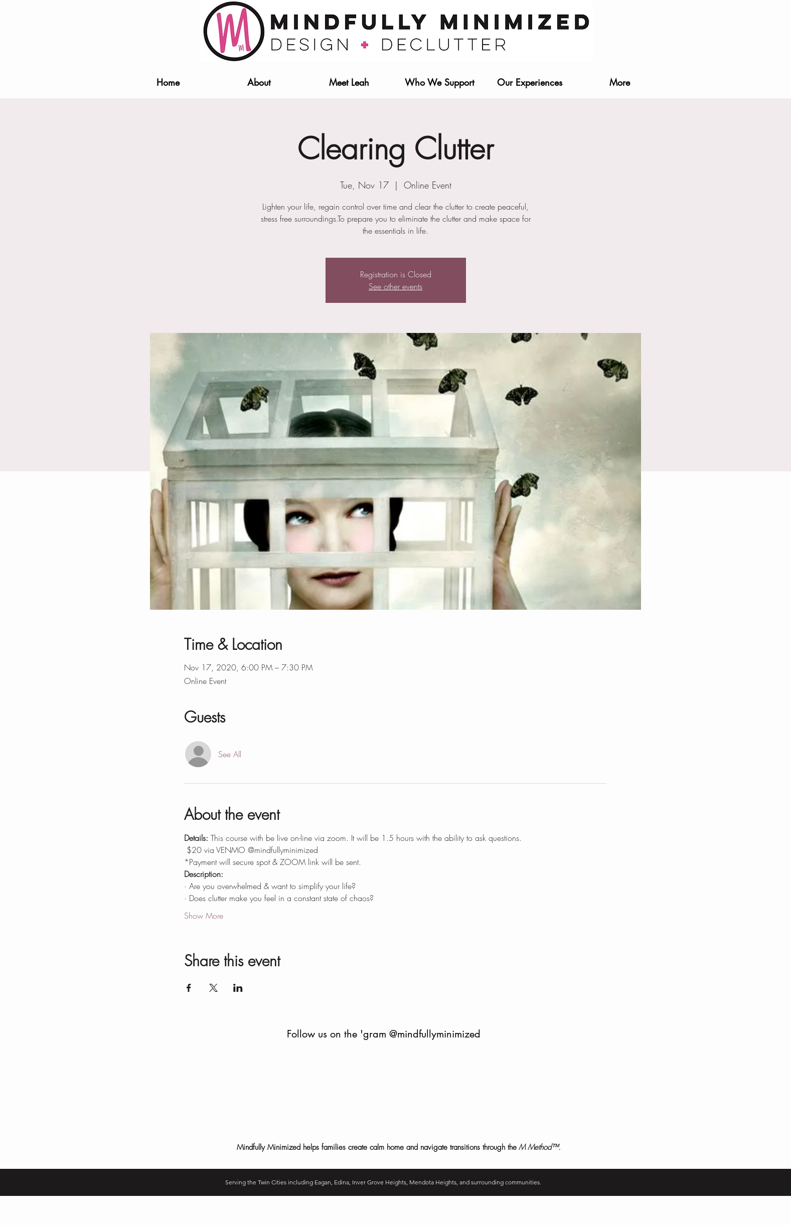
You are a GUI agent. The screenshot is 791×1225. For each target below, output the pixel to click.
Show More (203, 915)
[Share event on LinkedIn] (238, 988)
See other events (395, 286)
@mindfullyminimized (435, 1033)
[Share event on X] (213, 988)
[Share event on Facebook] (189, 988)
